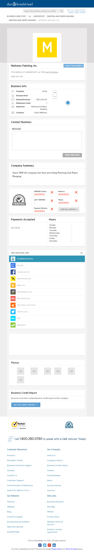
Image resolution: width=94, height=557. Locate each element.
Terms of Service (72, 549)
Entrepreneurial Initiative (18, 522)
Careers (50, 470)
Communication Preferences (20, 485)
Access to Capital (14, 517)
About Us (51, 455)
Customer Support (15, 480)
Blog (9, 512)
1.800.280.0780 (31, 439)
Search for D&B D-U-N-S (18, 490)
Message (16, 129)
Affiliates (11, 507)
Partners (11, 502)
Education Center (15, 460)
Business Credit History (57, 465)
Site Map (51, 507)
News (49, 480)
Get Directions (51, 72)
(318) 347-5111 (17, 77)
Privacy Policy (53, 517)
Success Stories (54, 485)
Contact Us (12, 475)
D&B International (15, 527)
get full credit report (24, 405)
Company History (55, 460)
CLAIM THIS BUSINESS (73, 66)
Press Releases (54, 475)
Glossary (11, 470)
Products (11, 455)
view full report (68, 209)
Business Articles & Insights (19, 465)
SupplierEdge (13, 532)
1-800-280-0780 (76, 12)
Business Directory (55, 502)
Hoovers (51, 490)
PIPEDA (50, 512)
